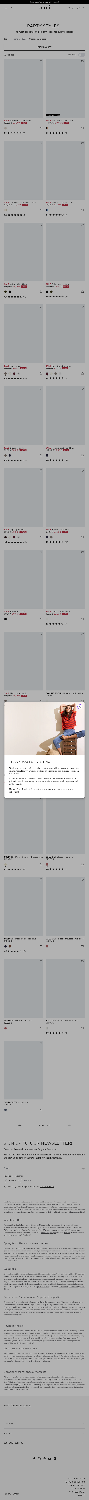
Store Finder (23, 789)
